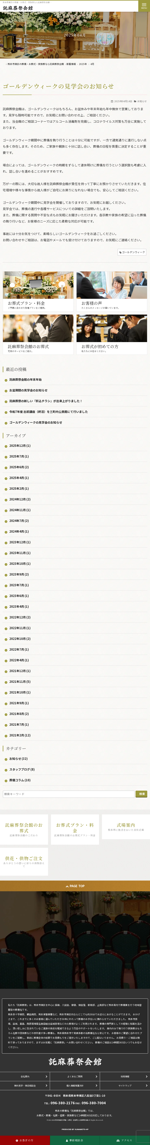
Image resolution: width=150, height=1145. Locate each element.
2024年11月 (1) (20, 510)
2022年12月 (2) (20, 617)
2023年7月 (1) (19, 585)
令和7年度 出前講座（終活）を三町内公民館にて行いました (48, 412)
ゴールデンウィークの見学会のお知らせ (58, 86)
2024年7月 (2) (19, 521)
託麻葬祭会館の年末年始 (25, 379)
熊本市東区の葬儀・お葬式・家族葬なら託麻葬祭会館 (71, 1120)
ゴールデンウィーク (133, 252)
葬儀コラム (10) (20, 780)
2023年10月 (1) (20, 563)
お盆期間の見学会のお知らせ (28, 390)
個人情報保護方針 (75, 1085)
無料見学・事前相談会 (25, 1085)
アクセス (124, 1140)
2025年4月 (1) (19, 478)
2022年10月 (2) (20, 639)
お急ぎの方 (24, 1140)
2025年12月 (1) (20, 445)
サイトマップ (125, 1085)
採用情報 (125, 1076)
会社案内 (25, 1076)
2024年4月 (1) (19, 531)
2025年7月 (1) (19, 456)
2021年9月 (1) (19, 703)
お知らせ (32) (18, 759)
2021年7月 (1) (19, 724)
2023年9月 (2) (19, 574)
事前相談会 (74, 1140)
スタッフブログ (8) (22, 769)
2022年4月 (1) (19, 660)
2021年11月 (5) (20, 681)
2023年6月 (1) (19, 596)
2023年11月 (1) (20, 553)
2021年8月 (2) (19, 714)
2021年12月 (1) (20, 671)
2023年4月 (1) (19, 606)
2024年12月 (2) (20, 499)
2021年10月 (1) (20, 692)
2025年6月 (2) (19, 467)
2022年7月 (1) (19, 649)
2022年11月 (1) (20, 628)
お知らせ (142, 101)
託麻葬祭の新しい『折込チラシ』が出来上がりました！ (46, 401)
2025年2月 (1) (19, 488)
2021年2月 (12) (20, 735)
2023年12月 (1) (20, 542)
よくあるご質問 (74, 1076)
